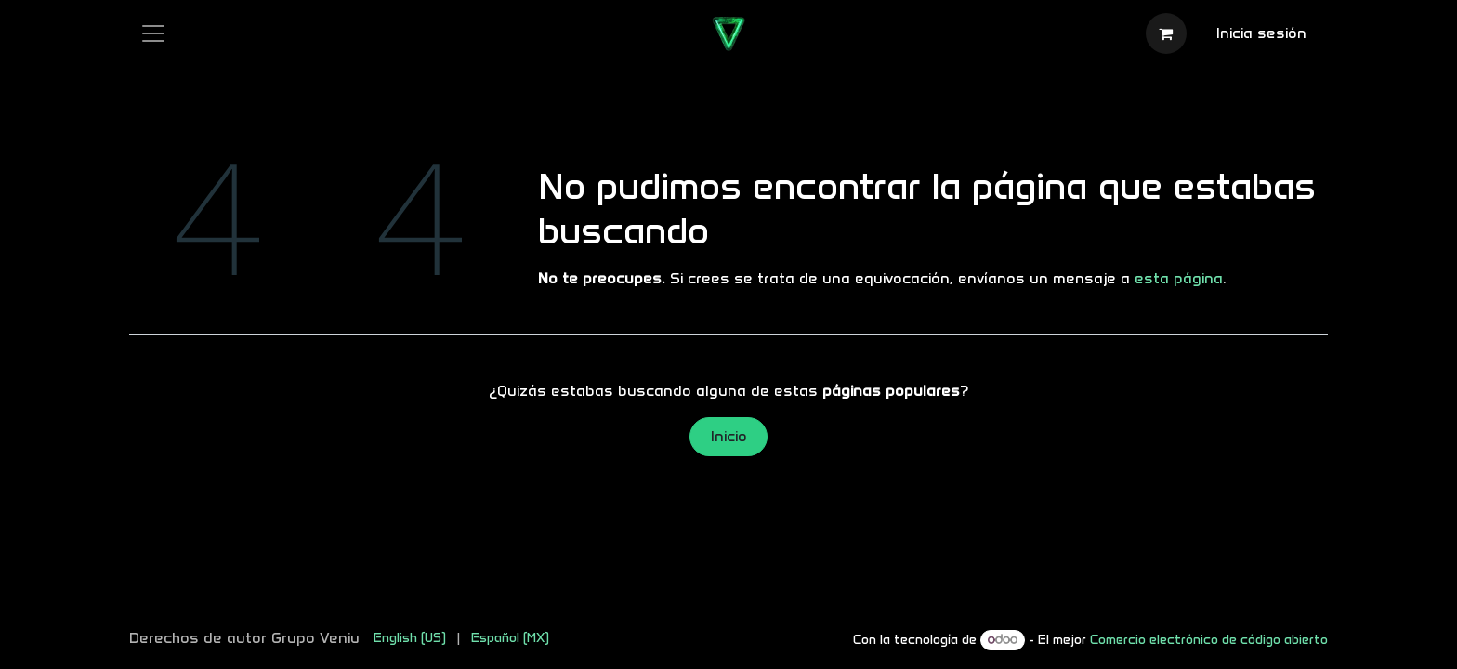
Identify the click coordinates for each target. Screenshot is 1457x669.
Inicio (729, 436)
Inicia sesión (1261, 33)
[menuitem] (410, 637)
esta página (1179, 278)
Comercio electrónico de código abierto (1209, 640)
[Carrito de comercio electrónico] (1166, 33)
